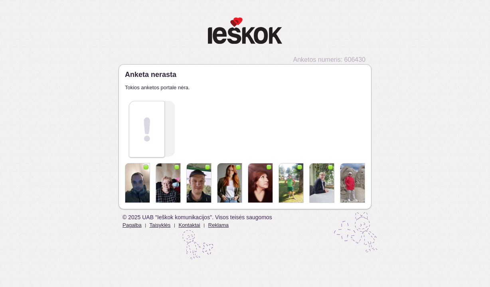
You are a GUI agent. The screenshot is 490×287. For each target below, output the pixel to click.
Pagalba (132, 225)
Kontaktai (189, 225)
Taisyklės (160, 225)
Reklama (218, 225)
